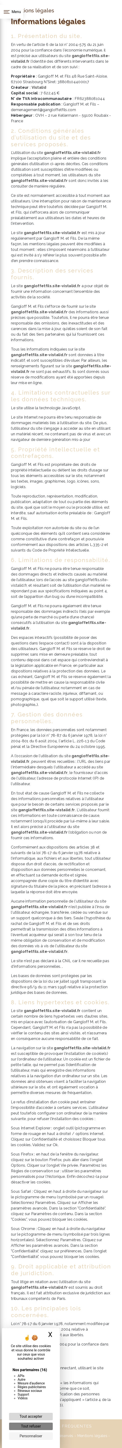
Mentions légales (91, 1436)
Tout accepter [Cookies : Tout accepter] (31, 1416)
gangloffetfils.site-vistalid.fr (72, 152)
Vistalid (39, 87)
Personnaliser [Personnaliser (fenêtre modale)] (31, 1436)
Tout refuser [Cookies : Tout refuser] (31, 1426)
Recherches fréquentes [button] (61, 1426)
